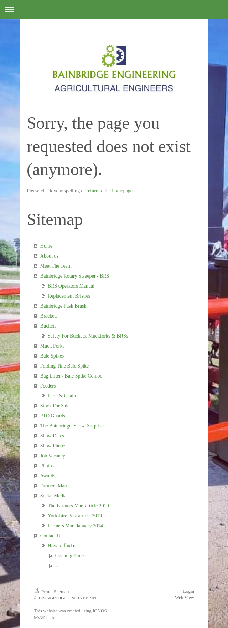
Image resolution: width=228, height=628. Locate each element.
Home (46, 246)
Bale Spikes (52, 356)
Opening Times (70, 555)
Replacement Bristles (69, 296)
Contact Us (51, 535)
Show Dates (52, 436)
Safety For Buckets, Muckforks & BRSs (88, 336)
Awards (47, 475)
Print (43, 591)
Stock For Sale (54, 406)
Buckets (48, 326)
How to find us (63, 545)
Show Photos (53, 446)
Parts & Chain (62, 396)
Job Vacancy (52, 456)
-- (56, 565)
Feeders (48, 386)
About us (49, 256)
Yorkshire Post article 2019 (75, 515)
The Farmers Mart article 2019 (78, 505)
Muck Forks (52, 346)
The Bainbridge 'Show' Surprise (72, 426)
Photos (47, 466)
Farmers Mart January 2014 (75, 525)
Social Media (53, 495)
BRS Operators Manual (71, 286)
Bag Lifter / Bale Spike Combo (71, 376)
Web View (184, 597)
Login (188, 591)
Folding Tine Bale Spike (64, 366)
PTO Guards (52, 416)
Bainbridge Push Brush (63, 306)
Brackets (49, 316)
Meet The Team (56, 266)
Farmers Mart (54, 485)
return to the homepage (110, 190)
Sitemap (61, 591)
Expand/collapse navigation (114, 9)
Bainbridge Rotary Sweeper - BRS (74, 276)
